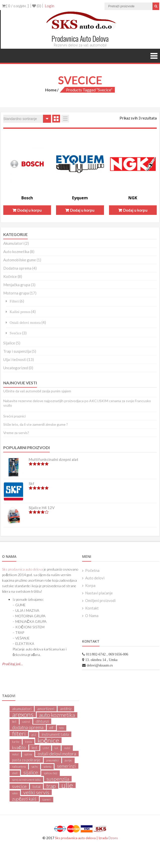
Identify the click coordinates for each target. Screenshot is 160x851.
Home (51, 89)
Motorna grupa (16, 293)
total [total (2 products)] (36, 786)
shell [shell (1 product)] (15, 773)
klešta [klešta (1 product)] (28, 741)
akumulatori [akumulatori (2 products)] (21, 708)
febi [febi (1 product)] (61, 728)
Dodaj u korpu (29, 210)
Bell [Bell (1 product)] (14, 721)
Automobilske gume (19, 260)
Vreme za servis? (16, 433)
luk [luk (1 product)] (56, 748)
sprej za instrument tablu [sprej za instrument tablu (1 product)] (26, 779)
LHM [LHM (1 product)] (46, 748)
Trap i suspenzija (17, 351)
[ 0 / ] (15, 6)
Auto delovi (94, 578)
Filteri (14, 301)
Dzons (113, 838)
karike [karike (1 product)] (15, 741)
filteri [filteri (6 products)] (19, 733)
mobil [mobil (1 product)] (67, 748)
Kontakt (92, 608)
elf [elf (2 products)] (51, 727)
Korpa (90, 585)
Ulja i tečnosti (14, 359)
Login (49, 6)
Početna (92, 570)
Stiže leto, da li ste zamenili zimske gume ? (35, 424)
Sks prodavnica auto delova (22, 569)
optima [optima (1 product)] (28, 754)
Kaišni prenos (20, 312)
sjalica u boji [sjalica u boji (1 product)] (50, 773)
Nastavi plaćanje (99, 593)
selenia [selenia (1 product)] (47, 766)
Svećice (15, 333)
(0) (36, 6)
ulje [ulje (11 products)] (67, 785)
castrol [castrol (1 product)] (26, 721)
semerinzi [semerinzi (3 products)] (66, 766)
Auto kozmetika (16, 251)
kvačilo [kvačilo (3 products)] (19, 747)
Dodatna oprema (17, 268)
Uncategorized (15, 368)
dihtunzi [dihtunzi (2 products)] (42, 721)
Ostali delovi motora (25, 322)
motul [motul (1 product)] (15, 754)
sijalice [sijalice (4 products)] (30, 772)
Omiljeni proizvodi (100, 600)
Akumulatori (13, 243)
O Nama (91, 615)
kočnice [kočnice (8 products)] (48, 740)
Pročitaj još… (12, 664)
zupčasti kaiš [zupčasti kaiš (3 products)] (24, 799)
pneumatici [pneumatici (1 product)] (52, 760)
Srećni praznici (14, 416)
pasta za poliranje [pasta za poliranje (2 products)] (26, 760)
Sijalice (9, 343)
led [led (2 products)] (34, 747)
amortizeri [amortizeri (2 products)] (45, 708)
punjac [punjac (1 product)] (68, 760)
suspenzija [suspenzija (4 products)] (57, 778)
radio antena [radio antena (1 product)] (19, 766)
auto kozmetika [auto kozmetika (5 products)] (57, 715)
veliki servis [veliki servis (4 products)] (36, 792)
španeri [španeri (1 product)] (46, 799)
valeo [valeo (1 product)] (15, 793)
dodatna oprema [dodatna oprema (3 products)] (27, 727)
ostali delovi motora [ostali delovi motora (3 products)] (57, 753)
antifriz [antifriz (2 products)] (66, 708)
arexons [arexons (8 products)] (22, 714)
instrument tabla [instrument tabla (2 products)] (55, 734)
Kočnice (10, 276)
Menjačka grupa (16, 284)
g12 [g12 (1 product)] (33, 734)
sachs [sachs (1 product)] (34, 766)
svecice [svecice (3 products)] (19, 786)
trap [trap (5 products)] (51, 786)
